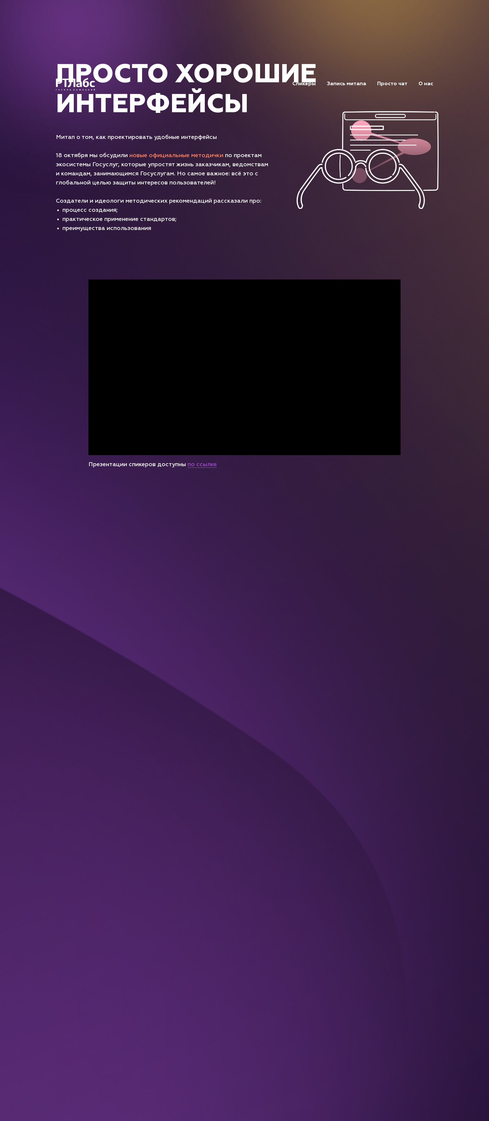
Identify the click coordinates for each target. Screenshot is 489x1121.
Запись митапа (346, 84)
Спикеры (304, 84)
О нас (425, 84)
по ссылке (202, 464)
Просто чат (392, 84)
